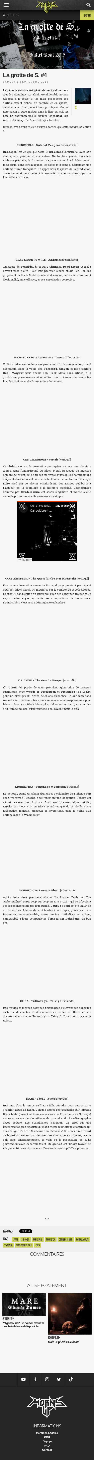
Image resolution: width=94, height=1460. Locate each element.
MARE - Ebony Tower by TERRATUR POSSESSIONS (47, 1183)
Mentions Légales (47, 1432)
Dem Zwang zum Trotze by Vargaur (47, 416)
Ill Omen (25, 1239)
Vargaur (8, 1245)
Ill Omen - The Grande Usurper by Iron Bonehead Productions (47, 744)
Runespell (37, 1239)
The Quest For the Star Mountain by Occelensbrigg (47, 637)
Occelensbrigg (65, 1239)
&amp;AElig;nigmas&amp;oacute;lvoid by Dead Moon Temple (47, 314)
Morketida (50, 1239)
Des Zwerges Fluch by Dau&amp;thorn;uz (47, 958)
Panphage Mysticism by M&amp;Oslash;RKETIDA (47, 850)
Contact (47, 1449)
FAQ (47, 1445)
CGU (47, 1437)
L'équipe (47, 1441)
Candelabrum (82, 1239)
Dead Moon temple (24, 1245)
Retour (87, 15)
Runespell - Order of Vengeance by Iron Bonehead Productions (47, 212)
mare (15, 1239)
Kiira (37, 1245)
